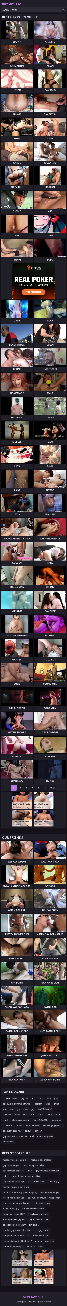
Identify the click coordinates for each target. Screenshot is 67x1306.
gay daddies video (36, 1181)
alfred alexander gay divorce (16, 1203)
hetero (6, 1176)
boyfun (28, 1130)
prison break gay (40, 1235)
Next (52, 787)
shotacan (38, 1103)
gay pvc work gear (11, 1165)
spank (20, 1125)
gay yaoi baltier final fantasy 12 (17, 1241)
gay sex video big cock (13, 1170)
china (56, 1103)
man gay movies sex (44, 1241)
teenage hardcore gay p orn (16, 1187)
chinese (6, 1098)
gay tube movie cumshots (15, 1136)
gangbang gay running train (16, 1235)
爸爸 (15, 1098)
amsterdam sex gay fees (14, 1219)
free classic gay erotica (38, 1214)
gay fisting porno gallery (14, 1224)
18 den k (31, 1246)
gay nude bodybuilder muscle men (44, 1197)
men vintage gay (45, 1136)
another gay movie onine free (16, 1230)
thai (32, 1136)
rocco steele (8, 1141)
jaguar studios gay (11, 1109)
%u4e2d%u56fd (41, 1120)
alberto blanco (33, 1125)
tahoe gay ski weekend (33, 1208)
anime (49, 1114)
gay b (40, 1114)
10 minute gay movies (33, 1165)
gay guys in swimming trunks (16, 1103)
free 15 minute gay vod (13, 1197)
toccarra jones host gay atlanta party (20, 1192)
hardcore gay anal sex (41, 1160)
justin (29, 1170)
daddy (6, 1120)
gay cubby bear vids (12, 1130)
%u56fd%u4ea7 (45, 1109)
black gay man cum (21, 1120)
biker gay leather (42, 1230)
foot (32, 1114)
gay (56, 1098)
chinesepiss (8, 1125)
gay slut (24, 1098)
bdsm (17, 1114)
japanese (7, 1114)
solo (25, 1114)
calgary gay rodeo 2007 (14, 1214)
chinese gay (28, 1109)
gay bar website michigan (47, 1170)
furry (41, 1098)
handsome (56, 1120)
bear (58, 1114)
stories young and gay (13, 1246)
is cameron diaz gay (49, 1192)
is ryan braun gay (11, 1208)
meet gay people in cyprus (15, 1160)
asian (48, 1103)
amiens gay (53, 1181)
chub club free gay (41, 1203)
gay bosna (34, 1224)
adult (40, 1246)
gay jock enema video (39, 1219)
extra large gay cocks (53, 1125)
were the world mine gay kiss (26, 1176)
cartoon (38, 1130)
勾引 (49, 1098)
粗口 (33, 1098)
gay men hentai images (14, 1181)
